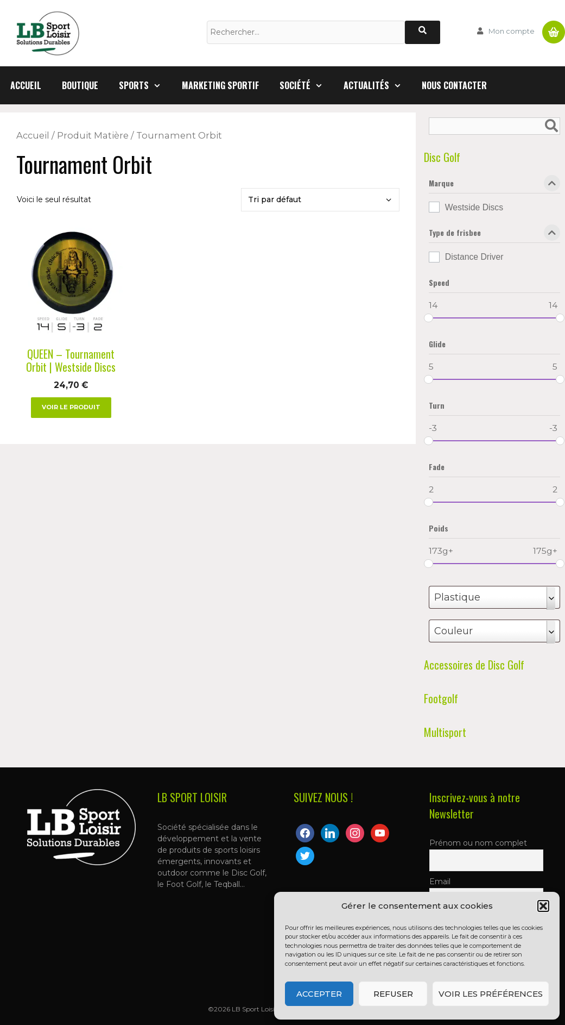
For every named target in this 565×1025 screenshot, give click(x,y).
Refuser (393, 994)
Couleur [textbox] (453, 631)
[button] (543, 906)
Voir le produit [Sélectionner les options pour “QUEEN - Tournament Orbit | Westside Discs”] (71, 407)
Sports (145, 85)
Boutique (80, 85)
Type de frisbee (494, 235)
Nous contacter (454, 85)
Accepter (319, 994)
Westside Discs (474, 207)
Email (439, 881)
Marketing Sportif (220, 85)
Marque (494, 185)
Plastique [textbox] (457, 597)
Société (306, 85)
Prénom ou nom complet (478, 843)
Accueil (25, 85)
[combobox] (494, 597)
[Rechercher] (422, 32)
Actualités (378, 85)
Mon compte (511, 31)
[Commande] (320, 199)
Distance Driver (474, 256)
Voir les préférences (491, 994)
